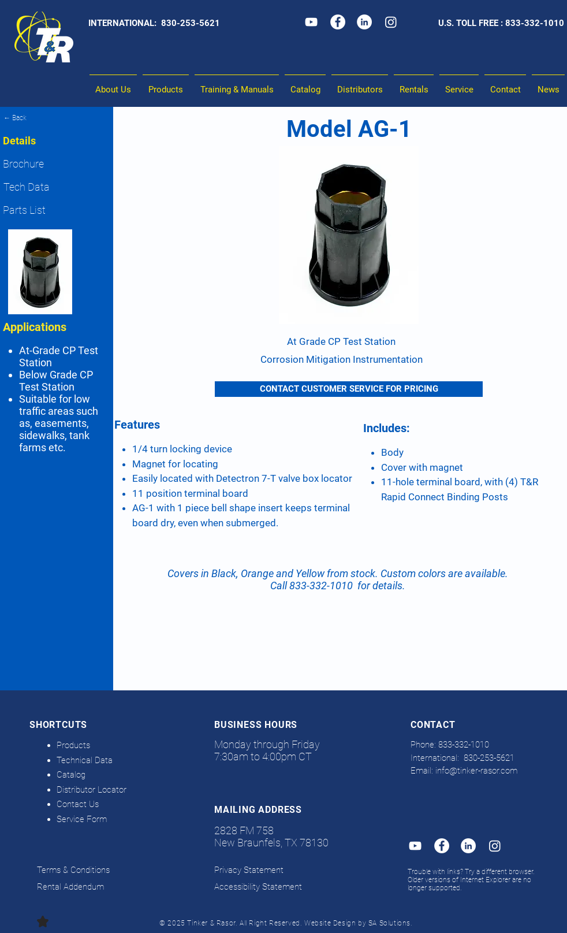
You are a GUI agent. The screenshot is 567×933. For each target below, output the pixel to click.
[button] (237, 85)
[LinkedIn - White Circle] (364, 21)
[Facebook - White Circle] (337, 21)
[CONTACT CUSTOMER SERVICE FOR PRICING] (349, 389)
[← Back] (56, 117)
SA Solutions (389, 923)
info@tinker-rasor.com (476, 770)
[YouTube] (311, 21)
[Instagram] (390, 21)
